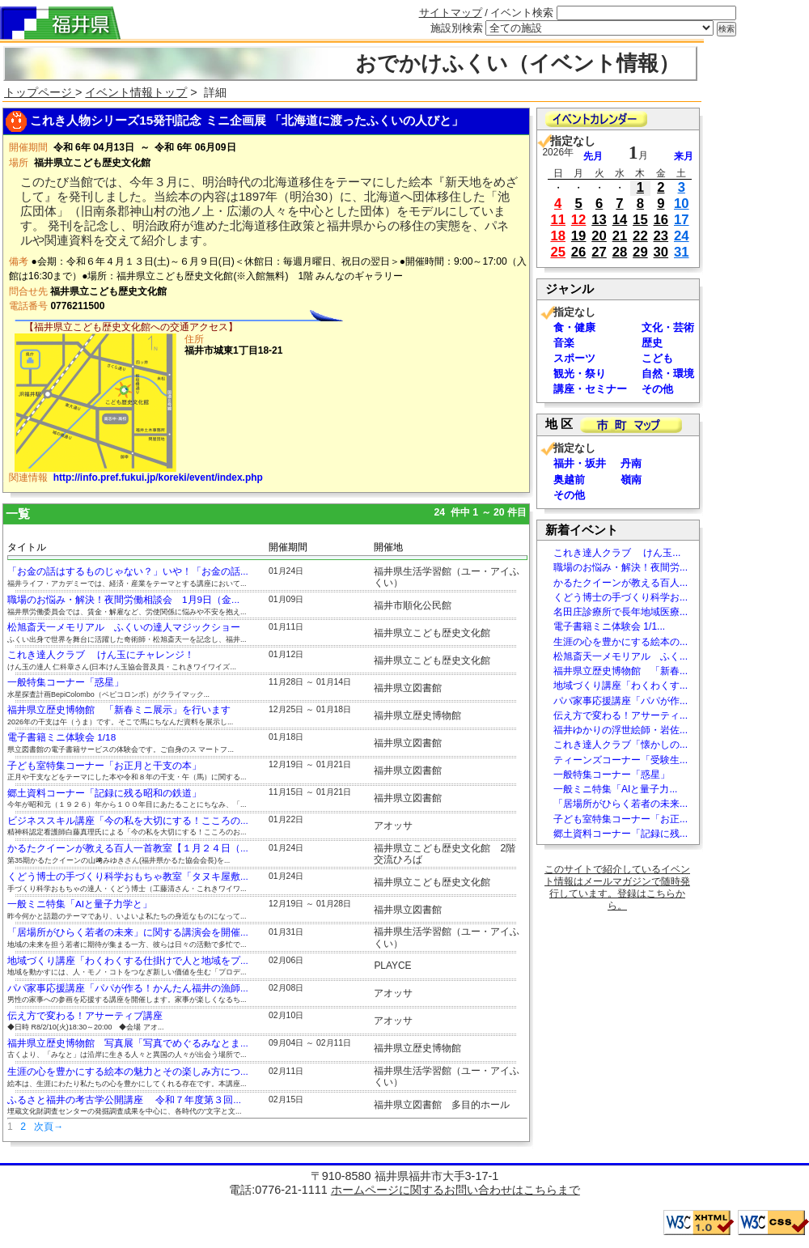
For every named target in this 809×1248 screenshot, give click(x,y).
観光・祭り (579, 373)
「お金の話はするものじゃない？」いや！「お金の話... (127, 571)
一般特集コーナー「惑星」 (65, 682)
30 (661, 252)
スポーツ (574, 358)
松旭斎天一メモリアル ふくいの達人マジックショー (123, 627)
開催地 (388, 547)
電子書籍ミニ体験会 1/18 (61, 737)
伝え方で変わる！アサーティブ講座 (85, 1015)
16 (661, 219)
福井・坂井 (579, 463)
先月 (593, 156)
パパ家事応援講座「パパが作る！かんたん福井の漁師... (127, 988)
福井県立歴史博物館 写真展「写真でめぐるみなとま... (127, 1043)
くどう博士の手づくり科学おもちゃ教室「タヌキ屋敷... (127, 876)
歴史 (652, 343)
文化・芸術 (668, 327)
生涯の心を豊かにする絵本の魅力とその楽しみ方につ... (127, 1071)
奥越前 (569, 479)
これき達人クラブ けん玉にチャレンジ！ (100, 654)
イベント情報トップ (136, 92)
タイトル (26, 547)
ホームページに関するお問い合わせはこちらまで (455, 1189)
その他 (657, 389)
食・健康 (574, 327)
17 (681, 219)
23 (661, 236)
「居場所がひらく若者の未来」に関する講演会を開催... (127, 932)
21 (620, 236)
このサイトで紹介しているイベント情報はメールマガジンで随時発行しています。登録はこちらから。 (617, 887)
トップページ (39, 92)
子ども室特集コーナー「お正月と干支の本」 (104, 765)
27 (599, 252)
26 (579, 252)
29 (640, 252)
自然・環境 (668, 373)
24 (681, 236)
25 (557, 252)
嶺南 (631, 479)
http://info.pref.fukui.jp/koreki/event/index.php (158, 477)
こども (657, 358)
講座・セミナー (590, 389)
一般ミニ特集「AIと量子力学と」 (79, 904)
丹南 (631, 463)
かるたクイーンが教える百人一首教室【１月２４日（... (127, 848)
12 (579, 219)
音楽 (563, 343)
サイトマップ (450, 12)
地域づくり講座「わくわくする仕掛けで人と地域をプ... (127, 960)
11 (557, 219)
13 (599, 219)
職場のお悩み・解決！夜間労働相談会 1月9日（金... (123, 599)
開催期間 (288, 547)
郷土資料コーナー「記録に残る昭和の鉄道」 (104, 793)
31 (681, 252)
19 (579, 236)
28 (620, 252)
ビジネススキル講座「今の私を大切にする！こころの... (127, 820)
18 (557, 236)
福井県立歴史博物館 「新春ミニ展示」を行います (119, 709)
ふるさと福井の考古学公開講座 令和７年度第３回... (124, 1100)
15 (640, 219)
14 (620, 219)
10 (681, 203)
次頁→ (48, 1126)
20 (599, 236)
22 (640, 236)
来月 (683, 156)
